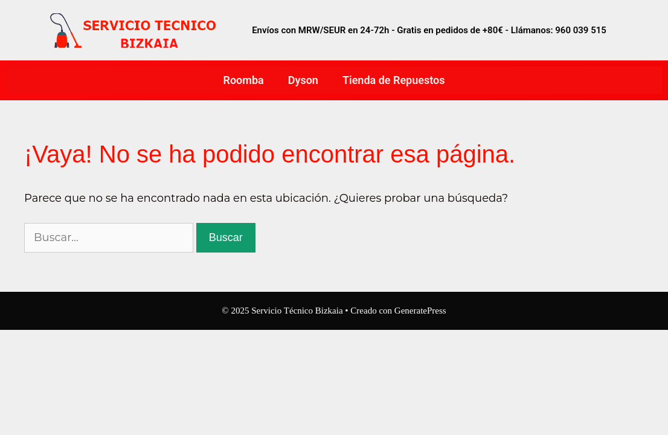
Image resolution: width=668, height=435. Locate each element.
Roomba (243, 80)
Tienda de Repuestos (393, 80)
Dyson (303, 80)
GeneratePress (420, 310)
